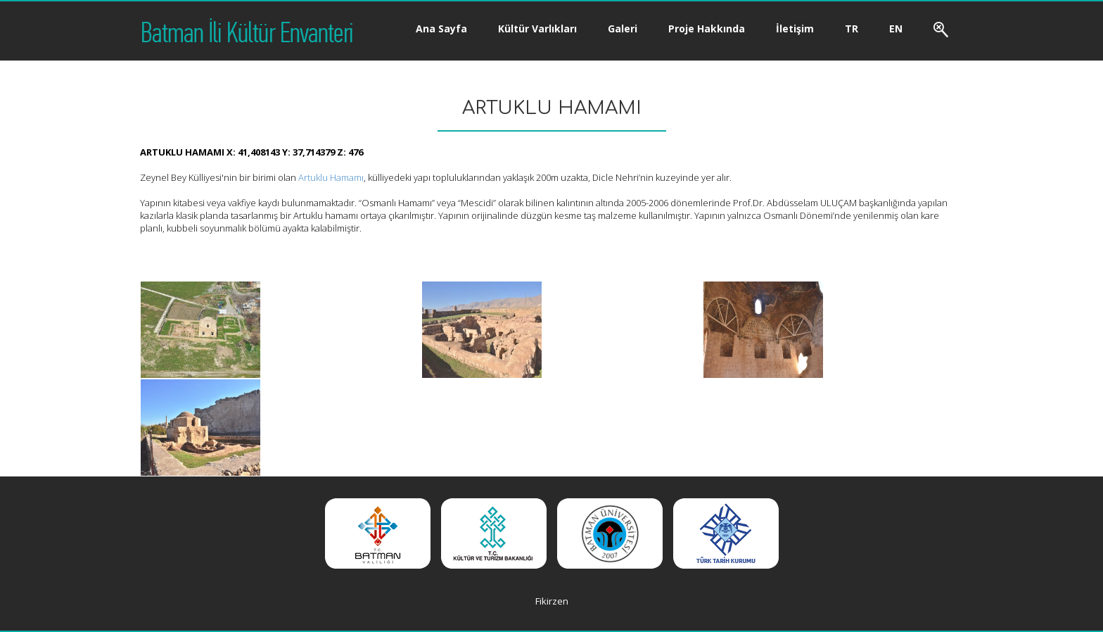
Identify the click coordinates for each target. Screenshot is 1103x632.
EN (896, 28)
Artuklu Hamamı (331, 177)
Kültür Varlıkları (537, 28)
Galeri (622, 28)
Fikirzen (551, 601)
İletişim (795, 28)
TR (851, 28)
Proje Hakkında (706, 28)
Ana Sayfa (441, 28)
